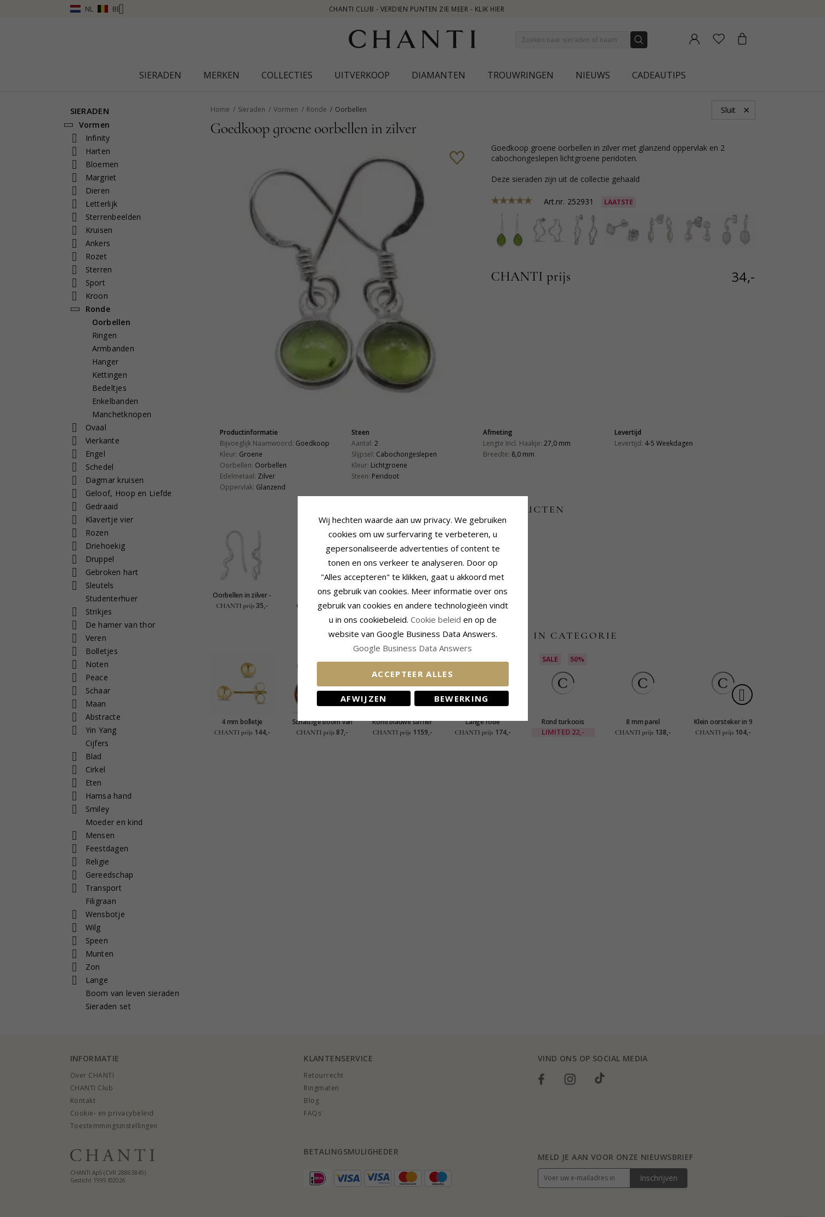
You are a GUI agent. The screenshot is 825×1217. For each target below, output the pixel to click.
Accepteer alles (412, 673)
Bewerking (461, 698)
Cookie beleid (437, 619)
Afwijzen (363, 698)
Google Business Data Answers (412, 647)
